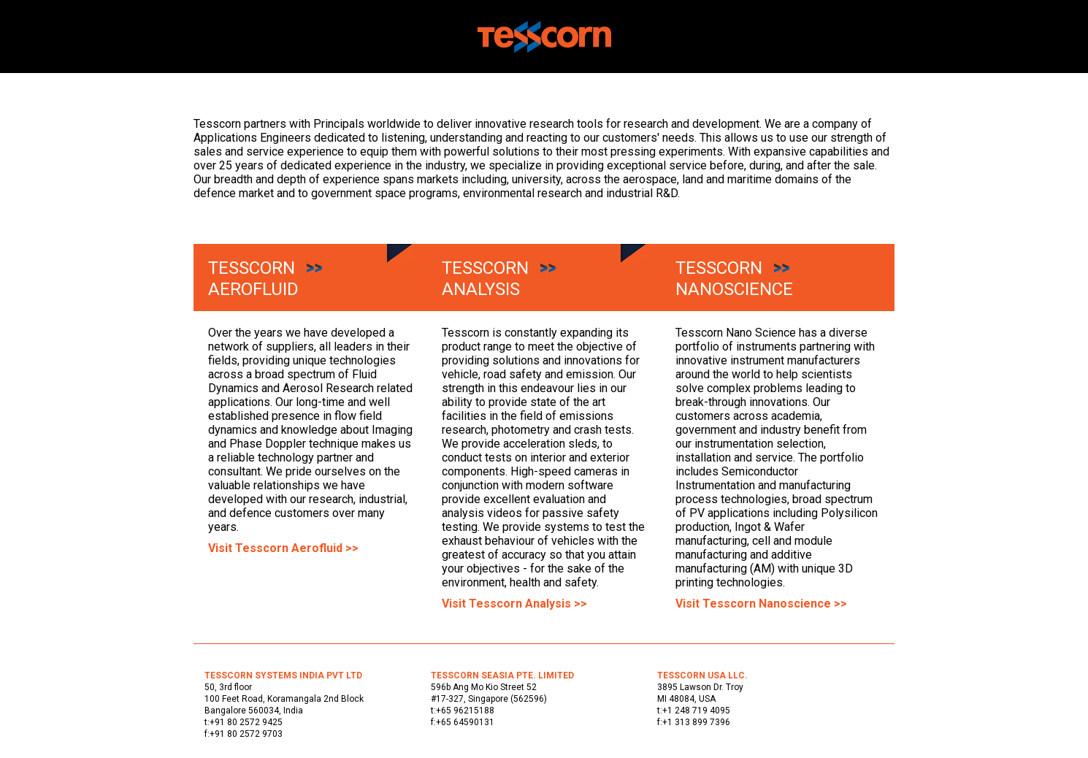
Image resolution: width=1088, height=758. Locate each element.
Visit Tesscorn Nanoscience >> (761, 603)
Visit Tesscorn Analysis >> (514, 603)
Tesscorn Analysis (485, 278)
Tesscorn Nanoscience (734, 278)
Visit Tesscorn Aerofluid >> (283, 548)
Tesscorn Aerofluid (253, 278)
